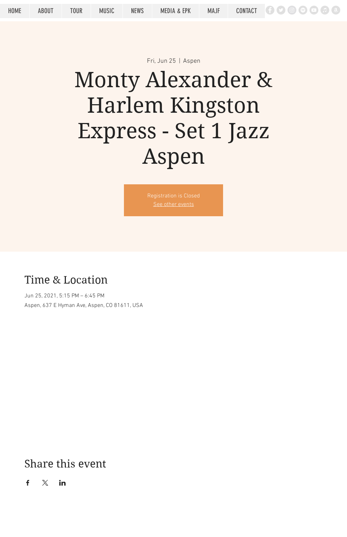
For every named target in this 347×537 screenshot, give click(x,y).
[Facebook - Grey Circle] (270, 10)
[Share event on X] (45, 483)
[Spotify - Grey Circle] (302, 10)
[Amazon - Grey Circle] (335, 10)
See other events (173, 204)
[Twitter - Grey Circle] (281, 10)
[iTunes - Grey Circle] (324, 10)
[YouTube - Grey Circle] (313, 10)
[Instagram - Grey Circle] (292, 10)
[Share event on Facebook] (27, 483)
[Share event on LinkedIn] (62, 483)
